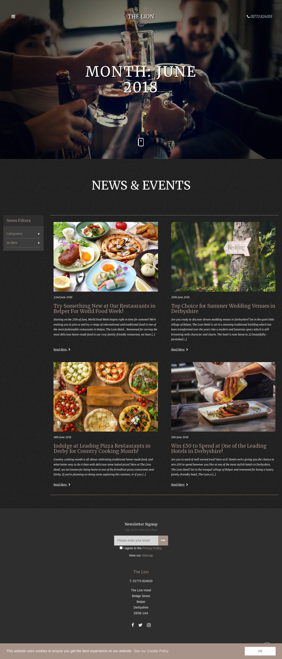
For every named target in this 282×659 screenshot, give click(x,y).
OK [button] (260, 651)
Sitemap (147, 569)
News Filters (19, 220)
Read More (63, 354)
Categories (14, 234)
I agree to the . (141, 562)
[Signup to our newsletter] (163, 554)
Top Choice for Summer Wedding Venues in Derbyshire (223, 309)
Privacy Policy (152, 562)
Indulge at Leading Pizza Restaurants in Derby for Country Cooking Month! (102, 453)
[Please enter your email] (141, 554)
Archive (12, 243)
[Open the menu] (13, 16)
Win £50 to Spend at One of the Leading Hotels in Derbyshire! (219, 453)
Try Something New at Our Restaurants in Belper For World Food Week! (105, 309)
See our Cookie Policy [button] (151, 651)
